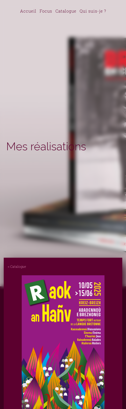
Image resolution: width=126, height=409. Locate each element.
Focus (46, 11)
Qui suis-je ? (93, 11)
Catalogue (65, 11)
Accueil (28, 11)
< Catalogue (17, 266)
